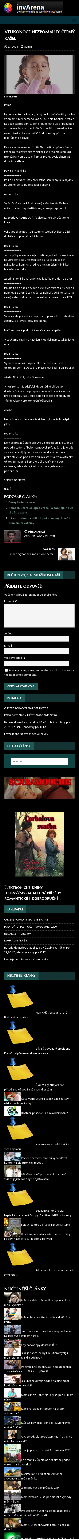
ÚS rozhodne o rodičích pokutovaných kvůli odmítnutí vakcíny (39, 521)
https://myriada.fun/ (25, 893)
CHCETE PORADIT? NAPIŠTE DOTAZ (26, 708)
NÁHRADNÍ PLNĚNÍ (15, 940)
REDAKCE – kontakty (17, 933)
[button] (73, 20)
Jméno (8, 633)
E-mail (8, 645)
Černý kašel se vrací (22, 502)
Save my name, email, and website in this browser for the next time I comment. (39, 672)
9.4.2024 (13, 47)
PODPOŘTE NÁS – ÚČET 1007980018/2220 (31, 715)
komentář (10, 601)
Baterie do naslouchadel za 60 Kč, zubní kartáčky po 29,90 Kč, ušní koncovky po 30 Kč (37, 725)
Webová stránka (14, 658)
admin (28, 47)
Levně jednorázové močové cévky (26, 734)
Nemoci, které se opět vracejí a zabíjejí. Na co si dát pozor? (41, 510)
